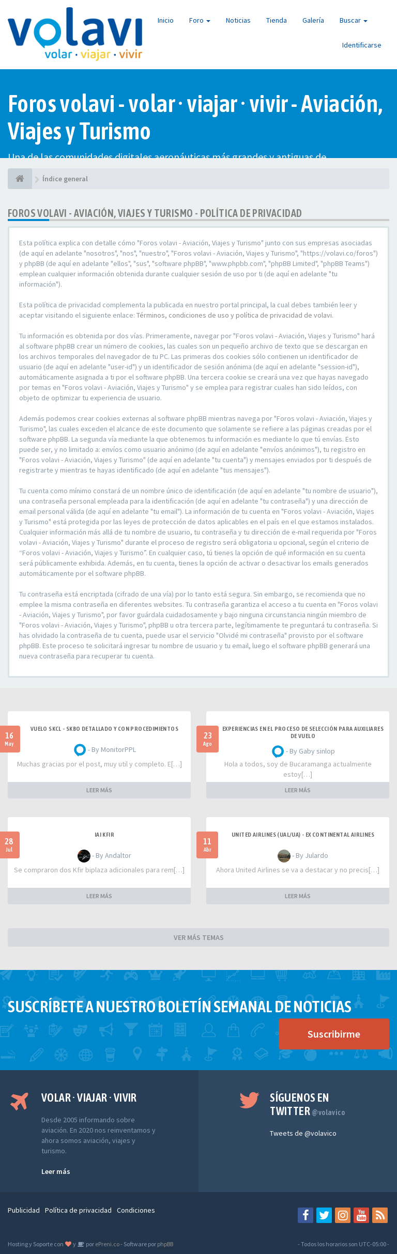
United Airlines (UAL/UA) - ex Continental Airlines (303, 834)
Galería (313, 20)
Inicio (166, 20)
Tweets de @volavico (303, 1133)
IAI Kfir (104, 834)
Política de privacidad (78, 1210)
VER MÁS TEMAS (199, 937)
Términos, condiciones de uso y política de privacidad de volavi (234, 315)
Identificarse (361, 45)
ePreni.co (106, 1244)
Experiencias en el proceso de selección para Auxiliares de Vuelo (303, 732)
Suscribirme (334, 1033)
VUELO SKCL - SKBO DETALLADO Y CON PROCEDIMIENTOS (104, 728)
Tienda (276, 20)
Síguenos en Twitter (307, 1104)
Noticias (238, 20)
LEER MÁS (99, 790)
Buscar (354, 20)
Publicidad (24, 1210)
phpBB (165, 1244)
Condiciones (136, 1210)
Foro (199, 20)
